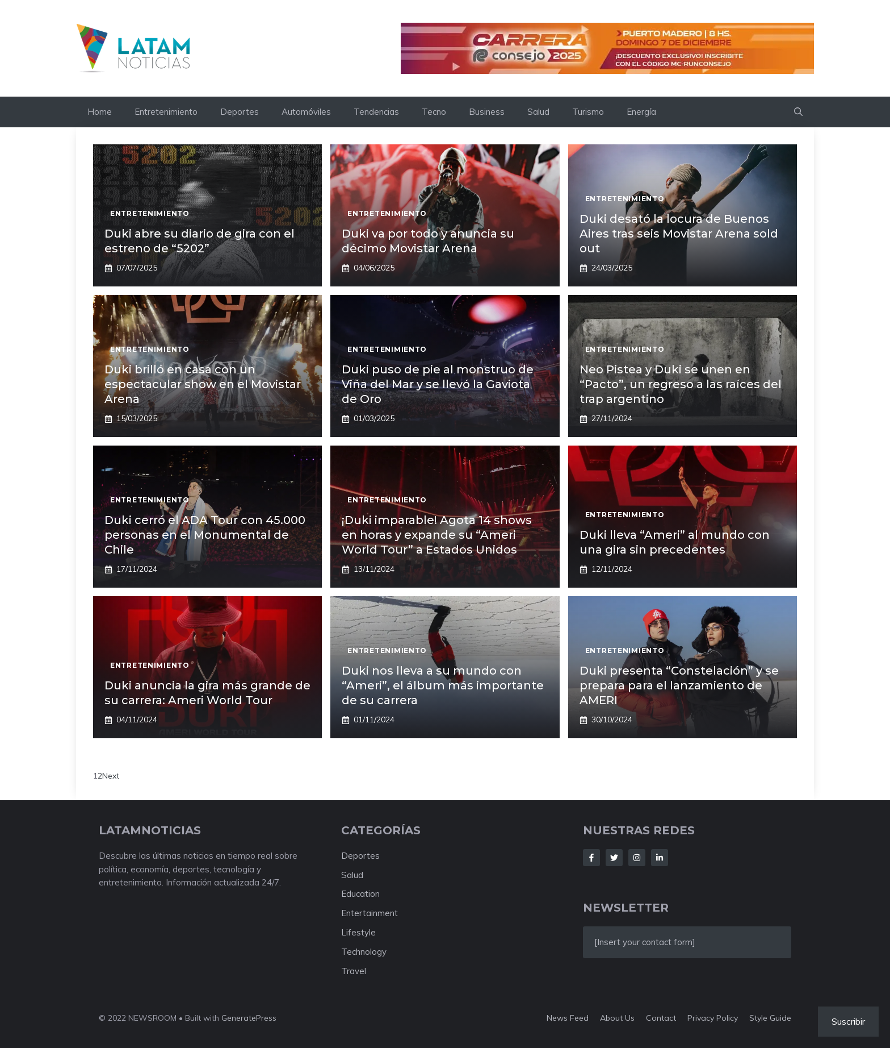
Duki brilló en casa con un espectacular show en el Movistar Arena (202, 384)
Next (110, 776)
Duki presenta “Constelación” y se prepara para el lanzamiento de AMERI (679, 685)
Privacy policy (712, 1018)
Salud (538, 111)
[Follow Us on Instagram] (636, 857)
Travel (353, 971)
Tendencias (376, 111)
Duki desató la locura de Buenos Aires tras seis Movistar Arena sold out (679, 233)
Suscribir (848, 1021)
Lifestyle (358, 932)
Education (360, 893)
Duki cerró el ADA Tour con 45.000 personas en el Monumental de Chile (204, 534)
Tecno (434, 111)
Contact (661, 1018)
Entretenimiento (166, 111)
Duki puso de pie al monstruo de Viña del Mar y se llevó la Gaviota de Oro (438, 384)
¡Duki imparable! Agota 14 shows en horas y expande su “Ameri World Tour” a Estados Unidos (437, 534)
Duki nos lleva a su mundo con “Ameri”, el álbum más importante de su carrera (443, 685)
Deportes (239, 111)
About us (617, 1018)
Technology (364, 951)
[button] (798, 112)
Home (99, 111)
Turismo (588, 111)
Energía (641, 111)
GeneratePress (248, 1018)
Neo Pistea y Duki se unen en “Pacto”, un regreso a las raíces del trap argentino (681, 384)
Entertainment (369, 913)
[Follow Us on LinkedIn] (659, 857)
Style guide (770, 1018)
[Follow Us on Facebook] (591, 857)
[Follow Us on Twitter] (614, 857)
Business (487, 111)
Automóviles (306, 111)
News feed (568, 1018)
